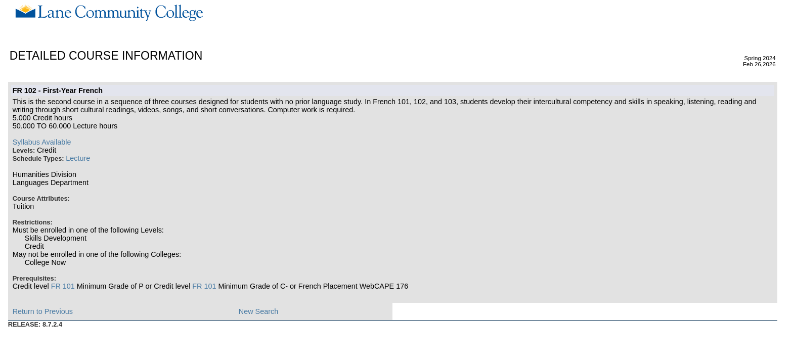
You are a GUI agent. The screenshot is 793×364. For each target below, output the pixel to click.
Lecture (78, 158)
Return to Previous (43, 311)
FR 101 (63, 286)
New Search (258, 311)
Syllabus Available (42, 142)
